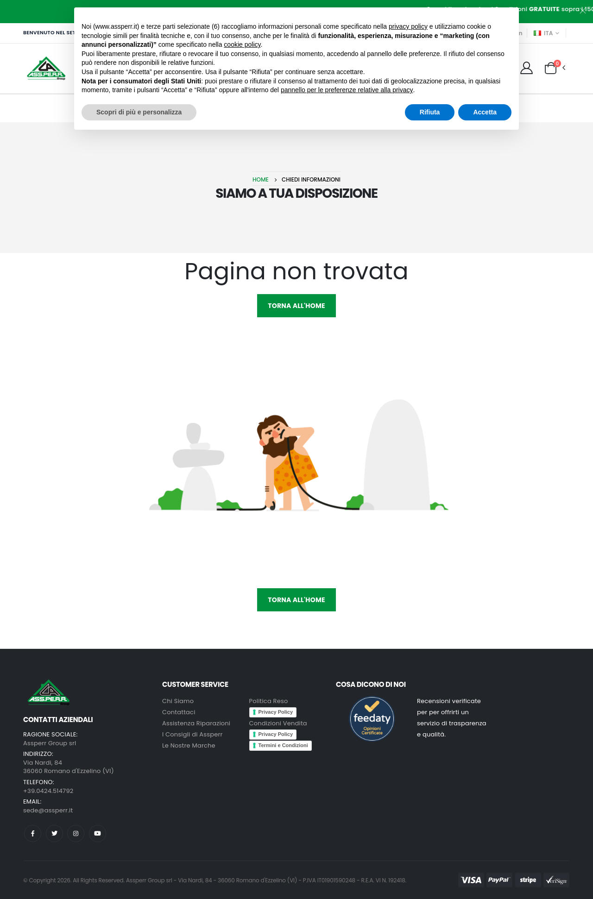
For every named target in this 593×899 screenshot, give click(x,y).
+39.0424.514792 (48, 790)
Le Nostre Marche (188, 745)
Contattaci (179, 712)
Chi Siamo (178, 701)
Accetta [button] (485, 112)
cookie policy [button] (242, 44)
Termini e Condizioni (283, 745)
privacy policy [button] (408, 26)
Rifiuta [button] (430, 112)
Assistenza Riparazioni (196, 723)
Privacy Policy (276, 712)
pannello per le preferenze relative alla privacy (347, 90)
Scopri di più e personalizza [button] (139, 112)
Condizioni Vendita (278, 723)
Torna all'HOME (296, 305)
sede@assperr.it (48, 810)
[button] (550, 67)
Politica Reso (268, 701)
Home (260, 179)
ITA (543, 33)
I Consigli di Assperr (192, 734)
